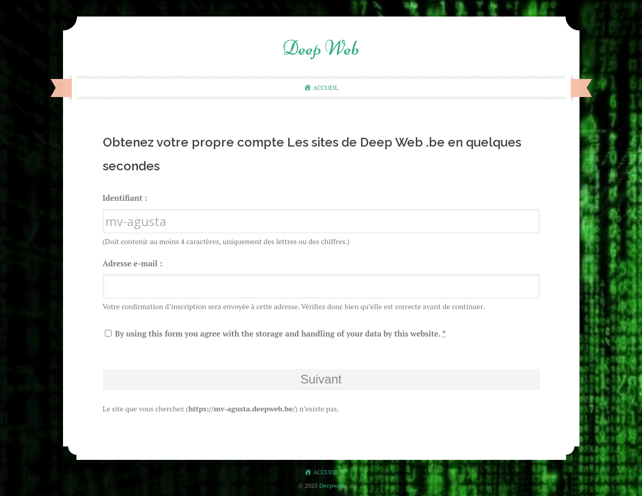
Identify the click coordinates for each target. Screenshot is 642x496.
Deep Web (321, 48)
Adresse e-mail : (133, 263)
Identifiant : (125, 198)
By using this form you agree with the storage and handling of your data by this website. (275, 333)
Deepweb (331, 485)
